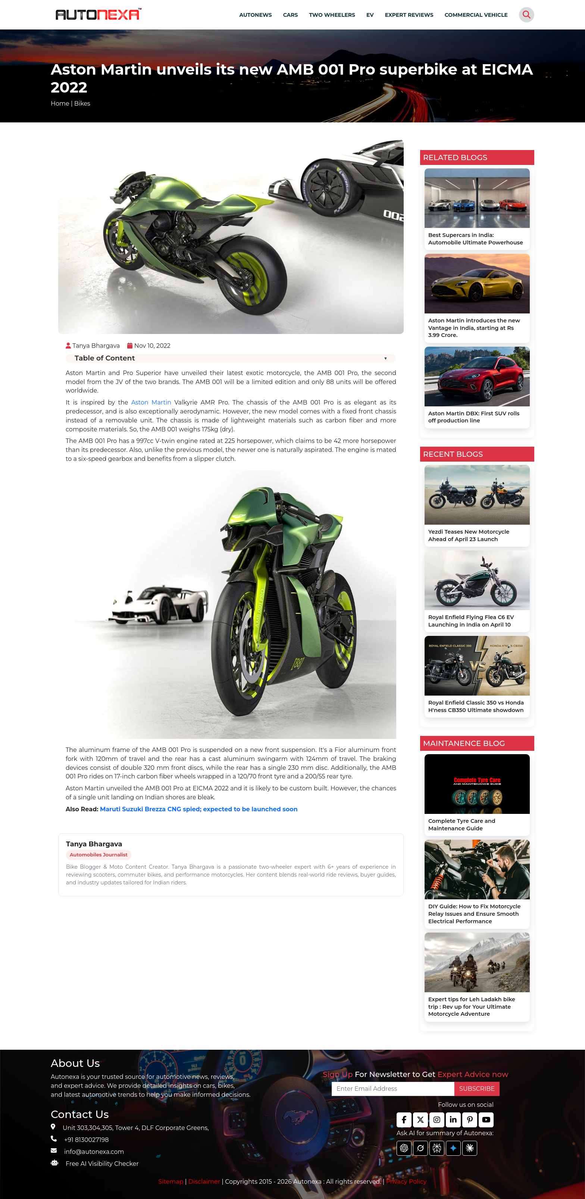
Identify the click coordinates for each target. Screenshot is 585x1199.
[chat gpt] (404, 1148)
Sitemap (172, 1181)
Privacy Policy (406, 1181)
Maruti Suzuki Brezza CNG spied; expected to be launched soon (199, 809)
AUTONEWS (255, 15)
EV (370, 15)
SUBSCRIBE (477, 1088)
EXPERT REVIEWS (409, 15)
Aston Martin (151, 402)
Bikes (82, 103)
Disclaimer (204, 1181)
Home (60, 103)
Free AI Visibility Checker (102, 1163)
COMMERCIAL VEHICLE (476, 15)
